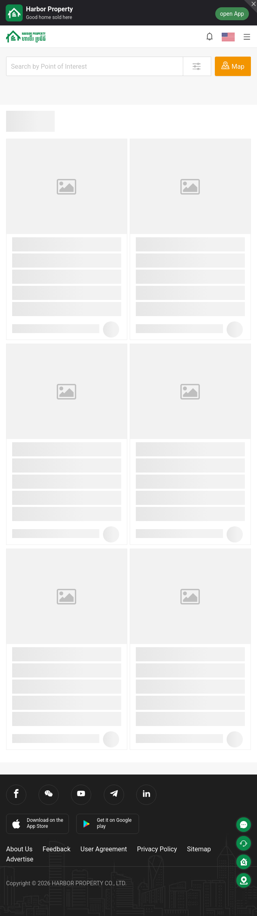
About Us (19, 849)
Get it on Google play (107, 823)
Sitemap (199, 849)
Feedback (57, 849)
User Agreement (104, 849)
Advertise (19, 859)
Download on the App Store (37, 823)
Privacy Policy (157, 849)
